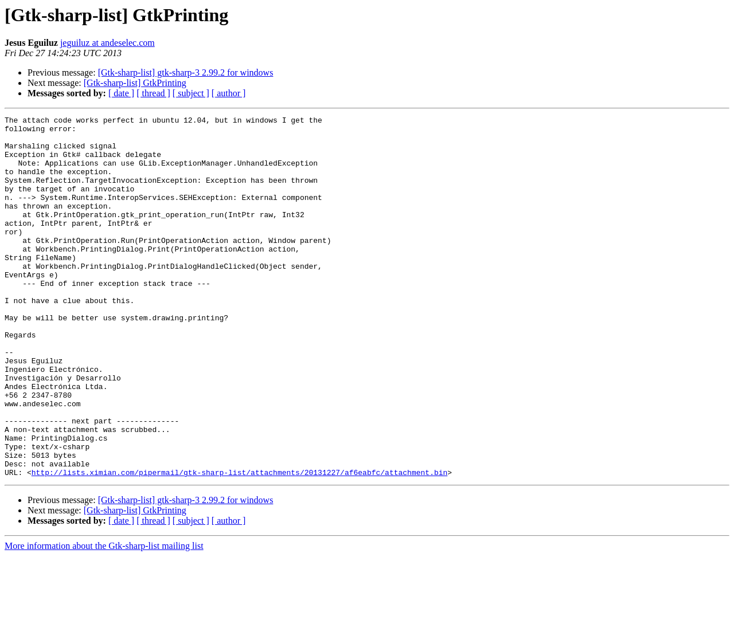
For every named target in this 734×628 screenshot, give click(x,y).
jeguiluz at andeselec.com (107, 43)
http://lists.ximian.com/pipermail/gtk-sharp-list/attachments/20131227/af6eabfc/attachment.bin (239, 544)
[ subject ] (191, 93)
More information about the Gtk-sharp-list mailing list (104, 618)
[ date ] (121, 93)
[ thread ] (153, 93)
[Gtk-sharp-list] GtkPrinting (135, 83)
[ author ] (229, 93)
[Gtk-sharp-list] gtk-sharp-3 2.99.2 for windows (186, 72)
